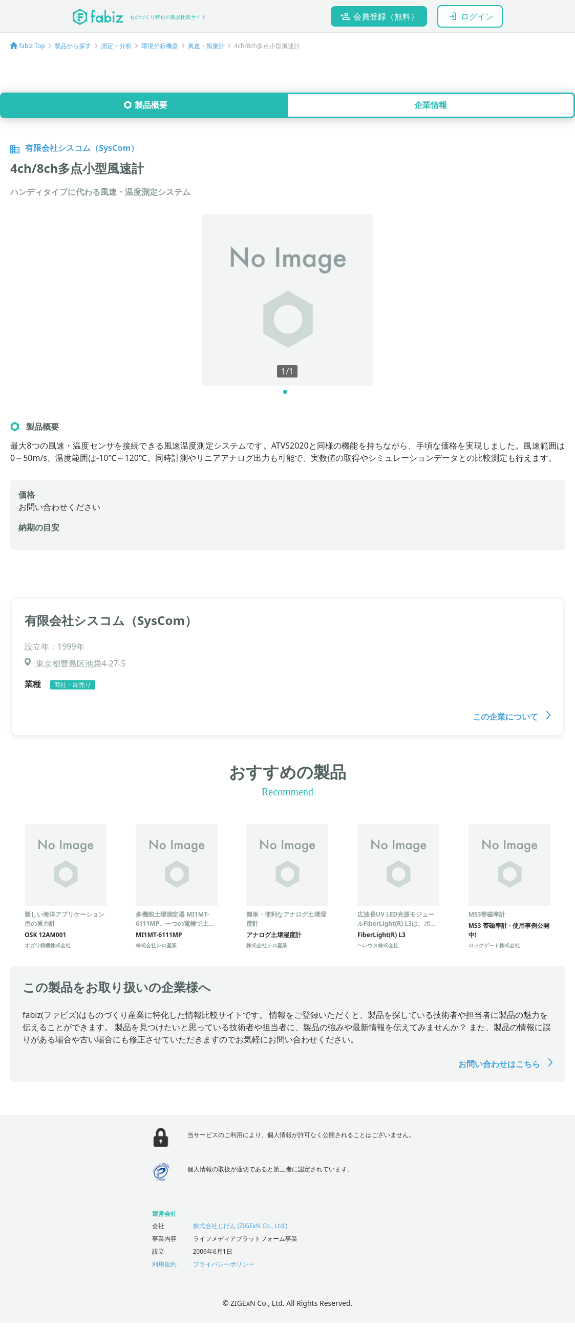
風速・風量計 (206, 45)
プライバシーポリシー (223, 1264)
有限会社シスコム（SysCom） (111, 620)
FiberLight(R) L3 (381, 934)
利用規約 (164, 1264)
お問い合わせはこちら (505, 1064)
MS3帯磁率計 (487, 914)
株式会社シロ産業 (156, 945)
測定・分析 (116, 45)
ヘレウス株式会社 (377, 945)
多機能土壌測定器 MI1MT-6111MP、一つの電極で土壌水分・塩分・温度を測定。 (175, 923)
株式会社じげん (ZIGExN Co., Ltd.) (240, 1225)
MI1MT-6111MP (159, 934)
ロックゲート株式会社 (494, 945)
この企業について (511, 716)
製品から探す (72, 45)
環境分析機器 (159, 45)
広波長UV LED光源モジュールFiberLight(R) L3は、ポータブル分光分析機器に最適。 (397, 923)
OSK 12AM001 (45, 934)
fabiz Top (32, 45)
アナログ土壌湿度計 (274, 934)
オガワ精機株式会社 (48, 945)
